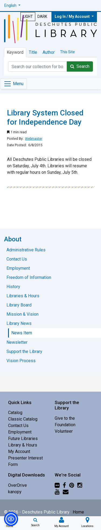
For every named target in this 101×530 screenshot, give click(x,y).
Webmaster (33, 139)
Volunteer (64, 431)
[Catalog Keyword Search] (37, 66)
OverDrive (17, 485)
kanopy (15, 491)
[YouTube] (57, 491)
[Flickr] (57, 485)
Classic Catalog (22, 419)
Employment (20, 432)
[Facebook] (64, 485)
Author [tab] (49, 52)
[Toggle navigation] (13, 83)
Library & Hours (22, 445)
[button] (12, 5)
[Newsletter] (65, 491)
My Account (19, 451)
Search (79, 66)
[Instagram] (79, 485)
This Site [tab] (67, 52)
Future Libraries (23, 438)
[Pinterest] (71, 485)
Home (78, 512)
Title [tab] (33, 52)
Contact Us (18, 425)
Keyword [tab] (15, 52)
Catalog (15, 412)
